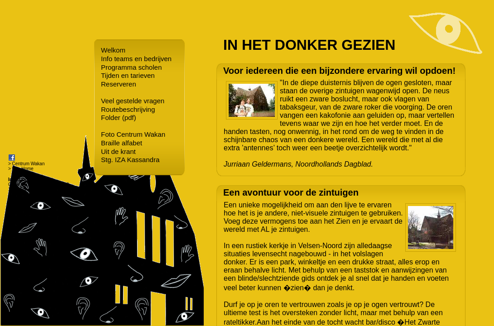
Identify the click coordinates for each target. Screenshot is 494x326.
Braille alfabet (121, 143)
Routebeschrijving (128, 109)
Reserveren (118, 84)
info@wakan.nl (23, 204)
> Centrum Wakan (26, 163)
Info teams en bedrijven (136, 58)
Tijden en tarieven (128, 75)
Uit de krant (118, 151)
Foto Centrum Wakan (133, 134)
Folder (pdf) (118, 117)
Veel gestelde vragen (132, 101)
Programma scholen (131, 67)
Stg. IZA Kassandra (130, 159)
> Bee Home (21, 168)
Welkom (113, 50)
